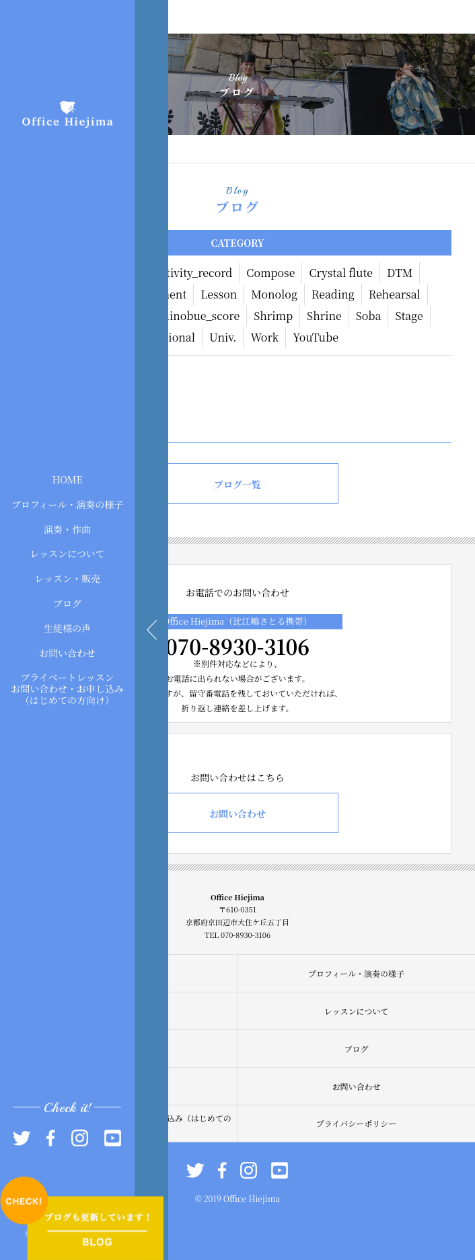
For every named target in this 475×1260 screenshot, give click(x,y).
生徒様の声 (67, 627)
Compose (270, 272)
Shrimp (273, 315)
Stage (409, 315)
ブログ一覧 (237, 484)
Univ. (222, 337)
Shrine (324, 315)
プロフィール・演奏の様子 (67, 503)
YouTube (315, 337)
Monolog (274, 294)
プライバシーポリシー (356, 1123)
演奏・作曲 (67, 528)
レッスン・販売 (67, 578)
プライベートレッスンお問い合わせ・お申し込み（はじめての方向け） (67, 688)
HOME (67, 479)
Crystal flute (341, 272)
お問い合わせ (67, 652)
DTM (399, 272)
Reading (333, 294)
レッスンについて (67, 553)
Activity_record (192, 272)
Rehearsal (395, 294)
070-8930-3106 (237, 646)
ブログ (67, 603)
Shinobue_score (198, 315)
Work (264, 337)
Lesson (218, 294)
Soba (368, 315)
